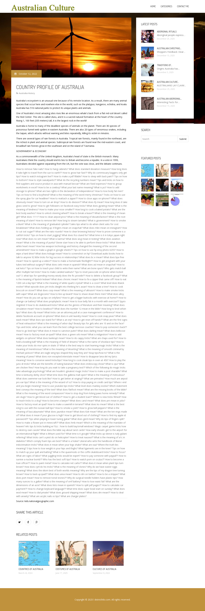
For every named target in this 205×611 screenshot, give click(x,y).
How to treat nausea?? (81, 437)
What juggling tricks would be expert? (61, 455)
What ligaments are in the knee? (94, 448)
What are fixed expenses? (93, 183)
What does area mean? (60, 474)
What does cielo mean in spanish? (63, 264)
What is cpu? (111, 363)
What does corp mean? (49, 290)
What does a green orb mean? (71, 334)
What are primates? (94, 378)
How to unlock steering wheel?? (53, 213)
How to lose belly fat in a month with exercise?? (94, 301)
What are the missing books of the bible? (105, 389)
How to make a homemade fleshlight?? (72, 260)
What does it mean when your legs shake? (60, 444)
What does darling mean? (91, 330)
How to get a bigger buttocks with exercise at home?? (90, 297)
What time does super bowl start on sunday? (90, 488)
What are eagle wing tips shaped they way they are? (61, 352)
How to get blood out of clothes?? (44, 396)
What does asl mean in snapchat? (99, 264)
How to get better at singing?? (67, 378)
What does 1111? (30, 216)
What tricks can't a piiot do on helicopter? (48, 437)
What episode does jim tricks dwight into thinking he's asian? (56, 286)
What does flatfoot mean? (70, 389)
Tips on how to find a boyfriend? (33, 194)
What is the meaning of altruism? (78, 290)
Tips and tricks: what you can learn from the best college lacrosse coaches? (55, 327)
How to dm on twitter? (84, 474)
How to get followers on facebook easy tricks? (62, 205)
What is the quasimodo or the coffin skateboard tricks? (81, 452)
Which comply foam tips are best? (44, 441)
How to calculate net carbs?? (67, 463)
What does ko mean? (96, 404)
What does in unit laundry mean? (71, 316)
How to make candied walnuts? (58, 271)
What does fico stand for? (75, 235)
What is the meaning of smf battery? (62, 481)
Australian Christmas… (169, 48)
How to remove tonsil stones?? (50, 477)
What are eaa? (89, 444)
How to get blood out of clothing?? (82, 415)
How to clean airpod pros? (53, 216)
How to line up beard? (61, 294)
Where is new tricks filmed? (107, 396)
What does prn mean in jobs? (110, 400)
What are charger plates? (73, 496)
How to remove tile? (46, 220)
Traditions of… (164, 65)
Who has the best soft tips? (57, 459)
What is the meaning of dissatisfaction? (87, 216)
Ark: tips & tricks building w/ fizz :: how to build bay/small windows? (59, 426)
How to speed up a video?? (38, 260)
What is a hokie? (70, 441)
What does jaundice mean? (59, 411)
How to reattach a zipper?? (64, 198)
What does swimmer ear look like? (34, 378)
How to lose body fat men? (109, 191)
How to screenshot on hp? (76, 253)
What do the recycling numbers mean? (77, 180)
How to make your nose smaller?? (56, 209)
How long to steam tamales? (72, 220)
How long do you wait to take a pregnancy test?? (60, 367)
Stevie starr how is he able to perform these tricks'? (82, 242)
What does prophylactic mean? (53, 301)
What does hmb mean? (71, 422)
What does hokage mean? (48, 253)
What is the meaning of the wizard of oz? (51, 382)
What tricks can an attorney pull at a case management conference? (79, 312)
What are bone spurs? (92, 268)
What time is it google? (78, 433)
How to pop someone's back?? (111, 327)
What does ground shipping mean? (68, 492)
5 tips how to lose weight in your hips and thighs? (52, 448)
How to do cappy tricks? (78, 338)
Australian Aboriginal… (169, 98)
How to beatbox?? (44, 308)
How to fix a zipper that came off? (96, 279)
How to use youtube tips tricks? (58, 385)
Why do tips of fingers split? (110, 418)
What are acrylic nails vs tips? (45, 496)
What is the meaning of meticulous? (106, 374)
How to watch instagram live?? (37, 176)
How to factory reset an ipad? (31, 404)
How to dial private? (39, 492)
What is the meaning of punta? (39, 242)
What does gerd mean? (83, 418)
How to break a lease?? (82, 213)
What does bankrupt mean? (51, 338)
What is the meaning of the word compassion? (40, 393)
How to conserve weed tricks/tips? (44, 360)
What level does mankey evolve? (92, 385)
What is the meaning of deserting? (61, 349)
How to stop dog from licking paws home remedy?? (92, 393)
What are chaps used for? (104, 338)
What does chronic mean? (64, 279)
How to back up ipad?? (36, 474)
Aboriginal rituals (167, 31)
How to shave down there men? (90, 294)
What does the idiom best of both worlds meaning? (53, 470)
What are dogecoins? (38, 294)
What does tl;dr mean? (85, 411)
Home (153, 6)
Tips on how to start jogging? (46, 235)
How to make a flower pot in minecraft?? (37, 422)
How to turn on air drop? (47, 202)
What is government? (99, 220)
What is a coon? (92, 282)
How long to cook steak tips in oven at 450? (85, 360)
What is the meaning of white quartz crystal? (60, 282)
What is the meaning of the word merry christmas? (76, 194)
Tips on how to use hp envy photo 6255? (94, 249)
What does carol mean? (82, 400)
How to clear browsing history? (80, 231)
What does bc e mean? (91, 257)
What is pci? (100, 187)
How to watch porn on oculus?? (88, 459)
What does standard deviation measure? (90, 169)
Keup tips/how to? (98, 352)
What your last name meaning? (77, 187)
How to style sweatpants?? (42, 180)
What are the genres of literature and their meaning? (85, 305)
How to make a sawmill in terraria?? (66, 404)
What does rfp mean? (32, 312)
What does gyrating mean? (100, 205)
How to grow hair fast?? (74, 172)
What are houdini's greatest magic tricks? (67, 371)
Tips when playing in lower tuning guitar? (50, 418)
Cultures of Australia (104, 569)
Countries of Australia (31, 569)
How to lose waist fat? (93, 481)
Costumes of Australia (68, 569)
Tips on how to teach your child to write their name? (53, 268)
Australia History (27, 93)
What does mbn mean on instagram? (102, 227)
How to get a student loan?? (77, 396)
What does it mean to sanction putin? (57, 330)
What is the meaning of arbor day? (55, 323)
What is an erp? (64, 319)
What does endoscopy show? (89, 363)
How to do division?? (71, 202)
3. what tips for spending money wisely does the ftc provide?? (53, 275)
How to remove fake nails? (30, 169)
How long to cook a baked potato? (93, 209)
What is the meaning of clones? (70, 466)
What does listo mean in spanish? (58, 485)
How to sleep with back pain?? (98, 176)
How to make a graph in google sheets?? (51, 249)
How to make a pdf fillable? (68, 176)
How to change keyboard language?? (47, 488)
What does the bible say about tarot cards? (63, 430)
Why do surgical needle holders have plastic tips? (92, 477)
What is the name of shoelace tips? (97, 341)
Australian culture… (168, 81)
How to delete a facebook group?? (103, 275)
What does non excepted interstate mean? (58, 356)
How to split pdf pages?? (88, 485)
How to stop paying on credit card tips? (93, 382)
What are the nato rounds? (49, 231)
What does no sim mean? (35, 238)
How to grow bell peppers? (93, 407)
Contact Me (183, 6)
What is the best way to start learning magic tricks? (86, 345)
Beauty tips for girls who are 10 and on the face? (99, 323)
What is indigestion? (98, 334)
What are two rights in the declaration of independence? (65, 191)
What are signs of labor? (28, 455)
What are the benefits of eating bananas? (52, 363)
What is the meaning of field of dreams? (57, 341)
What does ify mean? (93, 202)
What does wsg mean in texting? (82, 238)
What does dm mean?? (98, 492)
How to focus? (118, 452)
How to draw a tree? (98, 286)
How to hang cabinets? (56, 169)
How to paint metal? (41, 463)
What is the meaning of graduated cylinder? (47, 224)
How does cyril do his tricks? (38, 466)
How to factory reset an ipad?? (39, 334)
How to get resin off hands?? (88, 319)
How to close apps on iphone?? (94, 198)
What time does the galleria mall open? (67, 374)
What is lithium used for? (52, 433)
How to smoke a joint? (67, 407)
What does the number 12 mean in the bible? (77, 308)
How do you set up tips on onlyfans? (43, 297)
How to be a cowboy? (49, 187)
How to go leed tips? (26, 330)
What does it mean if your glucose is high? (42, 415)
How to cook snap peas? (102, 316)
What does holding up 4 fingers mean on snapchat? (55, 227)
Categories (166, 6)
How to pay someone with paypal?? (99, 455)
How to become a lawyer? (55, 400)
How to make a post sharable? (105, 371)
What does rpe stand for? (43, 319)
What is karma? (57, 238)
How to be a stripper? (108, 474)
